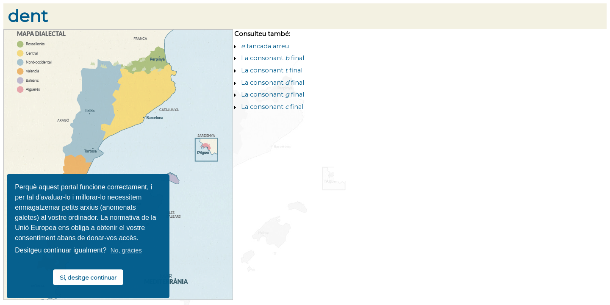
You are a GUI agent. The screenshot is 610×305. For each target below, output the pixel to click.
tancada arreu (265, 46)
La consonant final (272, 58)
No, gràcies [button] (126, 250)
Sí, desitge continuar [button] (88, 277)
